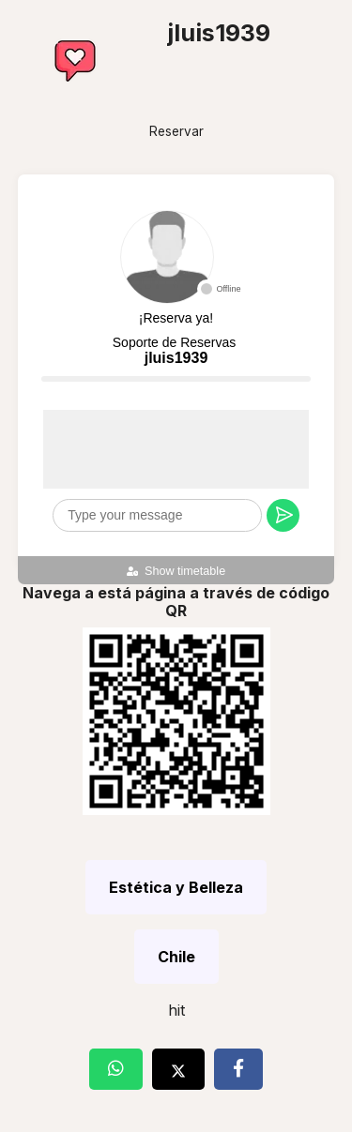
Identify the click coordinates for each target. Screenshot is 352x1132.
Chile (176, 956)
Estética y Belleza (176, 887)
